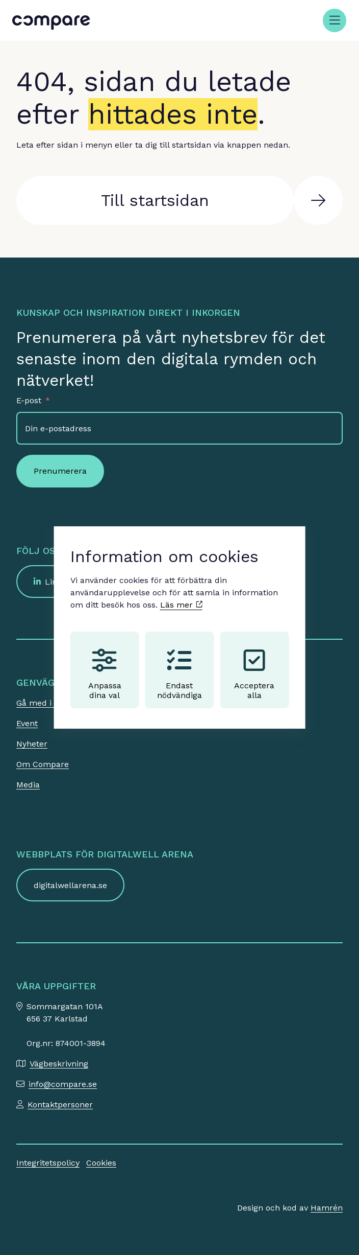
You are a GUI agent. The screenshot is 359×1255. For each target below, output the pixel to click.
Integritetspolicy (48, 1163)
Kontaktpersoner (60, 1104)
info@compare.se (63, 1084)
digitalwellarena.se (70, 885)
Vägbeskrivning (59, 1063)
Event (27, 723)
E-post (28, 400)
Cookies (101, 1163)
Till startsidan (155, 200)
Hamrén (327, 1208)
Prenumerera (60, 471)
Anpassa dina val (104, 674)
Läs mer (181, 605)
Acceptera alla (254, 674)
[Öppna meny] (334, 20)
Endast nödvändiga (179, 674)
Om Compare (42, 764)
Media (28, 784)
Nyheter (31, 744)
